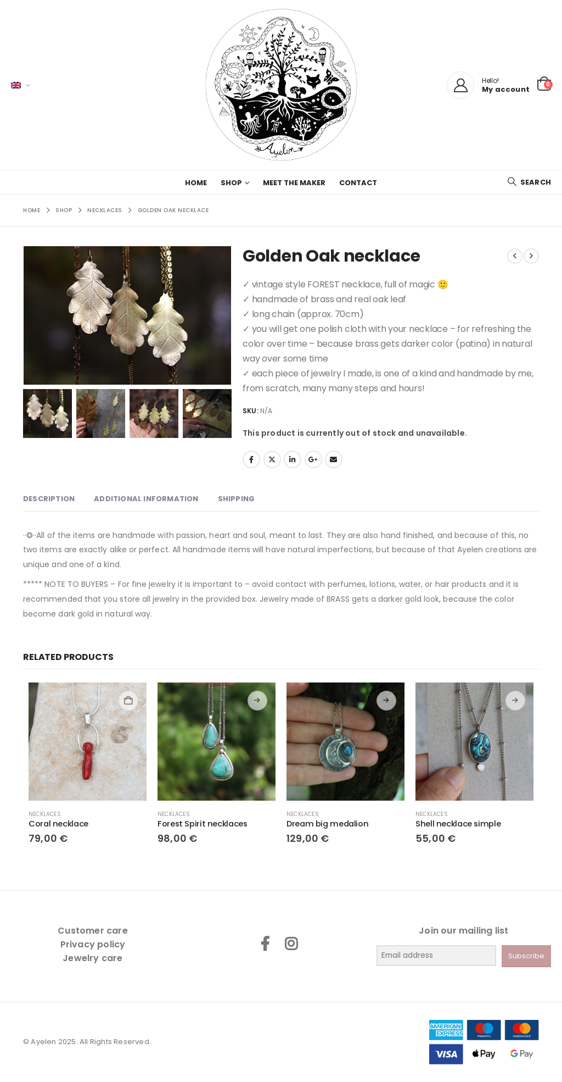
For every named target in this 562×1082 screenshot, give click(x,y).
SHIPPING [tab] (236, 498)
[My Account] (460, 85)
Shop (231, 182)
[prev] (514, 256)
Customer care (93, 930)
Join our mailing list (463, 930)
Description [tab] (49, 498)
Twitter (272, 459)
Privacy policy (93, 944)
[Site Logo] (281, 85)
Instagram (291, 944)
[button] (529, 182)
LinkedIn (292, 459)
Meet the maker (294, 182)
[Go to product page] (88, 742)
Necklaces (45, 814)
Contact (358, 182)
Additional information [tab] (146, 498)
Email (333, 459)
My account (506, 89)
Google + (313, 459)
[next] (531, 256)
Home (196, 182)
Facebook (251, 459)
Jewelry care (92, 958)
